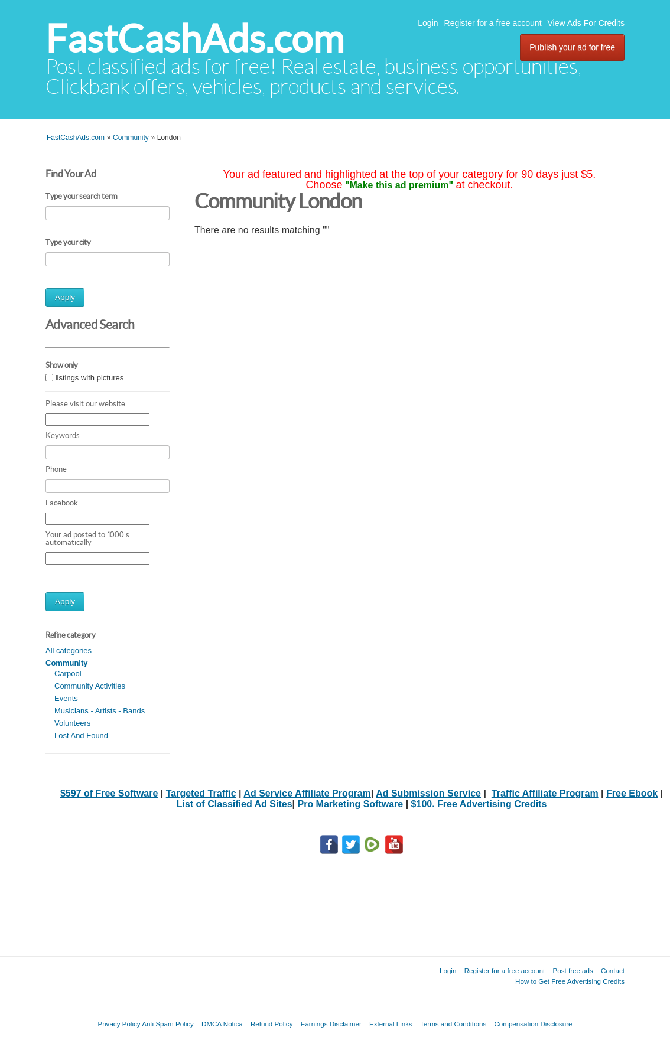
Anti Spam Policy (168, 1024)
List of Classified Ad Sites (234, 804)
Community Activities (89, 685)
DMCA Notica (222, 1024)
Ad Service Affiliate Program (306, 793)
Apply (65, 297)
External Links (390, 1024)
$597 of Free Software (109, 793)
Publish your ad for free (572, 47)
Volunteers (72, 723)
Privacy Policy (118, 1024)
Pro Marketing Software (351, 804)
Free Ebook (632, 793)
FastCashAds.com (194, 38)
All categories (68, 650)
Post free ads (572, 970)
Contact (613, 970)
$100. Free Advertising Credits (479, 804)
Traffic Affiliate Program (545, 793)
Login (428, 23)
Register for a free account (493, 23)
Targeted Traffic (201, 793)
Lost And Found (81, 735)
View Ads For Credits (586, 23)
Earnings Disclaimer (331, 1024)
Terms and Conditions (453, 1024)
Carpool (68, 673)
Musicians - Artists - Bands (99, 710)
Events (66, 698)
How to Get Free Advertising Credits (570, 981)
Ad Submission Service (428, 793)
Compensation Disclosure (533, 1024)
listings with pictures (90, 377)
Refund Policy (272, 1024)
